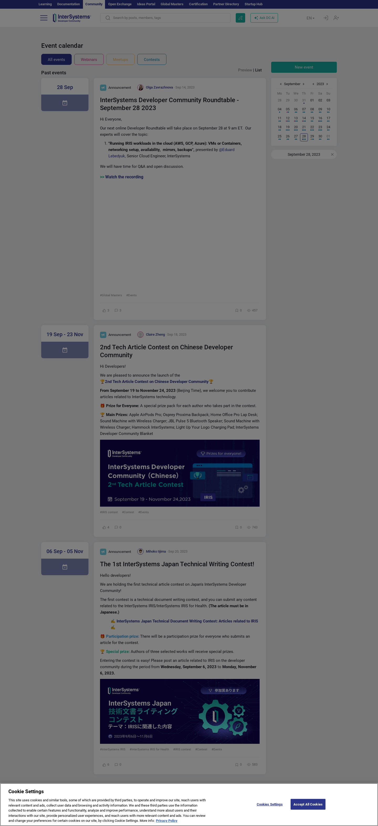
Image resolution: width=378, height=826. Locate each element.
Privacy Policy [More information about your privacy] (166, 821)
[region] (189, 804)
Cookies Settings (270, 804)
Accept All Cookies (308, 804)
